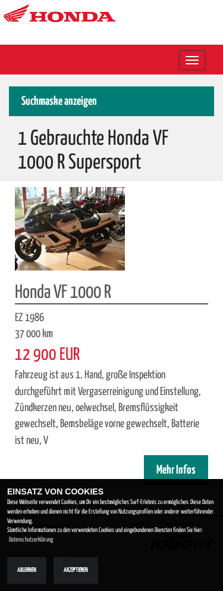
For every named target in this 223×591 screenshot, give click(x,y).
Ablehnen (26, 570)
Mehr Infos (176, 470)
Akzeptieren (76, 570)
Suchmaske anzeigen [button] (59, 101)
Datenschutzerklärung (31, 540)
